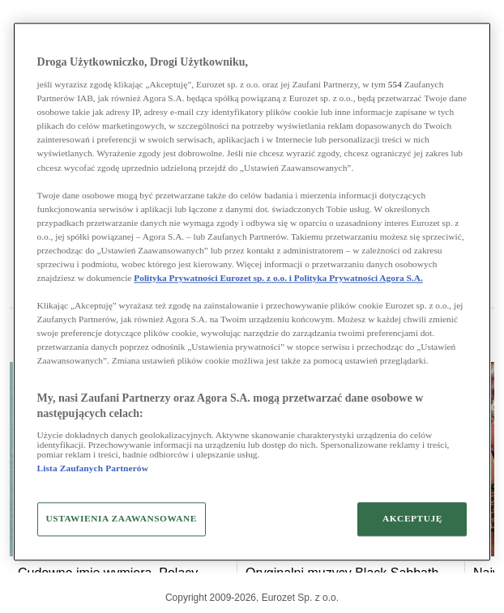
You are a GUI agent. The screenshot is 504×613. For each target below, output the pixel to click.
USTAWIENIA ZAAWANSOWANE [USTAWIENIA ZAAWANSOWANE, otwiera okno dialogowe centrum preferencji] (121, 518)
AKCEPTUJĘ (412, 518)
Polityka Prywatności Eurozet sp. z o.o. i (214, 278)
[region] (252, 291)
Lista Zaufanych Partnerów (92, 468)
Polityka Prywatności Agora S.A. (358, 278)
